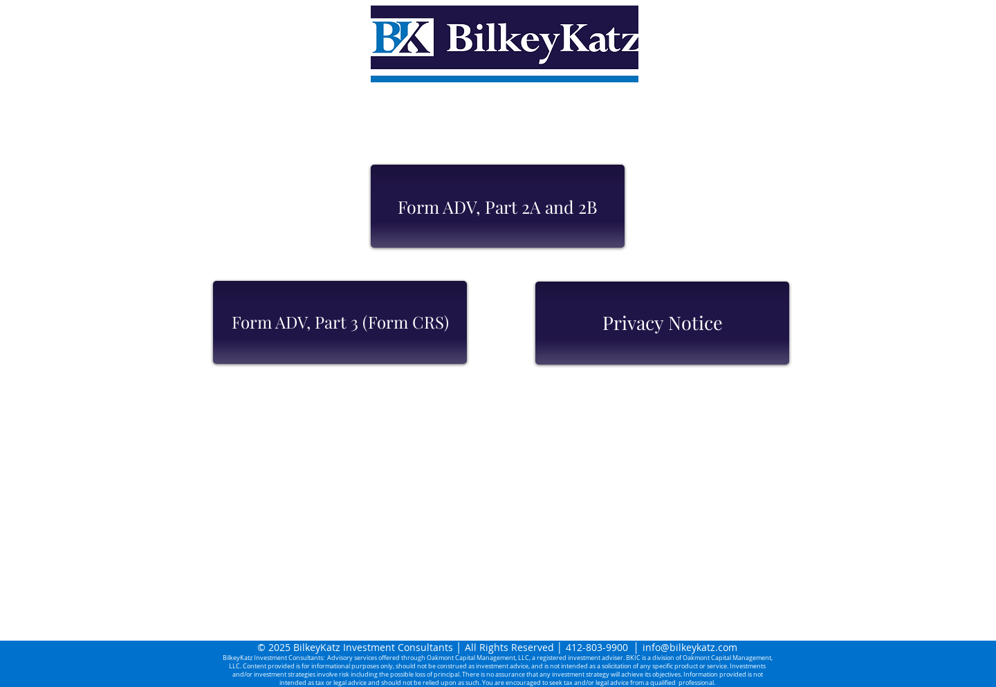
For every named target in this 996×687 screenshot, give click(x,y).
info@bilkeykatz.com (690, 647)
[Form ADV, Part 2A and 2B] (498, 206)
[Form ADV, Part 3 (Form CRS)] (340, 322)
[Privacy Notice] (662, 323)
